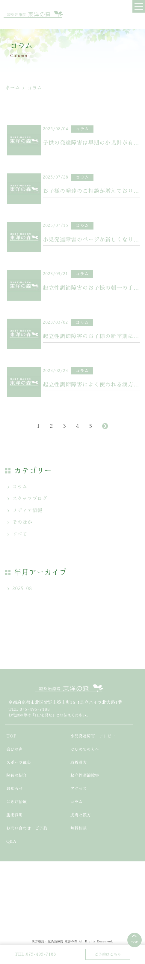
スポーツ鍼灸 (18, 762)
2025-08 (22, 588)
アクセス (78, 789)
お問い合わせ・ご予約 (26, 828)
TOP (134, 942)
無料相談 (78, 828)
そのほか (22, 522)
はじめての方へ (84, 749)
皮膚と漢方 (80, 815)
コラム (19, 487)
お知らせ (14, 789)
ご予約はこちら (108, 954)
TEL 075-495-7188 (29, 709)
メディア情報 (27, 510)
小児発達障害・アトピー (93, 736)
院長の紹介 (16, 775)
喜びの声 (14, 749)
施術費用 (14, 815)
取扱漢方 (78, 762)
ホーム (12, 88)
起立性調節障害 (84, 775)
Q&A (11, 841)
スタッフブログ (29, 498)
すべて (19, 534)
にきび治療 (16, 802)
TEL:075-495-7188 (35, 954)
